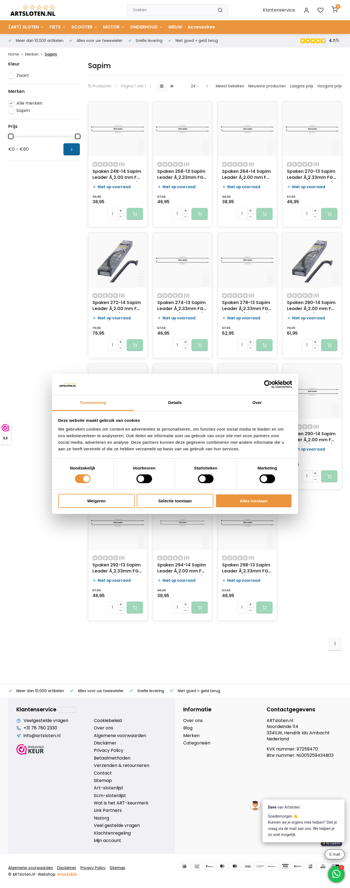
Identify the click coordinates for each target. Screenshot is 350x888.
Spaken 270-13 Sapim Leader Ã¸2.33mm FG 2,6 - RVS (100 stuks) (311, 175)
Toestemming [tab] (93, 402)
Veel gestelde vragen (117, 826)
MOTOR (114, 27)
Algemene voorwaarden (120, 736)
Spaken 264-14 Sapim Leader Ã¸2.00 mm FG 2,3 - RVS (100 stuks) (246, 175)
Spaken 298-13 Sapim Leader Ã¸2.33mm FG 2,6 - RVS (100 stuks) (246, 568)
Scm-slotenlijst (110, 796)
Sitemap (103, 781)
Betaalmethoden (112, 758)
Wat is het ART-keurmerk (121, 803)
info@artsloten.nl (42, 736)
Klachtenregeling (112, 833)
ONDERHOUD (146, 27)
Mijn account (107, 841)
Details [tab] (175, 402)
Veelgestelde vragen (46, 721)
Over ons (103, 728)
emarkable (67, 874)
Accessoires (201, 27)
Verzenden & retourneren (121, 766)
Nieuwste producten (267, 86)
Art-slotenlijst (108, 788)
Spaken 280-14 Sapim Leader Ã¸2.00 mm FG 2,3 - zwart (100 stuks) (311, 306)
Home (16, 54)
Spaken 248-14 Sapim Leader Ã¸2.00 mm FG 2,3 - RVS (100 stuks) (116, 175)
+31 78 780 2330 (40, 728)
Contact (103, 773)
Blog (187, 728)
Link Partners (108, 810)
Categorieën (196, 743)
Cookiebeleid (108, 721)
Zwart (22, 76)
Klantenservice (279, 10)
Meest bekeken (230, 86)
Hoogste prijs (329, 86)
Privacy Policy (108, 750)
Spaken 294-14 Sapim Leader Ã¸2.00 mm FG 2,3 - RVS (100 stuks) (181, 568)
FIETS (57, 27)
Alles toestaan (254, 501)
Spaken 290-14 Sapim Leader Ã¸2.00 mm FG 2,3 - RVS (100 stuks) (311, 437)
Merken (35, 54)
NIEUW (175, 27)
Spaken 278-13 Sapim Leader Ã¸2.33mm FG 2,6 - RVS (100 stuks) (246, 306)
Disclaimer (105, 743)
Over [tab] (257, 402)
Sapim (51, 54)
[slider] (10, 136)
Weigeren (96, 501)
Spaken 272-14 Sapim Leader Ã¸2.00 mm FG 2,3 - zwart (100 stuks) (116, 306)
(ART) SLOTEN (26, 27)
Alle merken (29, 103)
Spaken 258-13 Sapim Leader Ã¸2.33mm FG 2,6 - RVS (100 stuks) (181, 175)
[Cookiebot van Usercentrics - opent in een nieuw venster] (268, 384)
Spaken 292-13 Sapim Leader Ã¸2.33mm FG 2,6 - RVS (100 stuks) (116, 568)
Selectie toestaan (175, 501)
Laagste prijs (301, 86)
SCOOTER (84, 27)
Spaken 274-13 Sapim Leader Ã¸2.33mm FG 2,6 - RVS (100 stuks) (181, 306)
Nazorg (101, 818)
